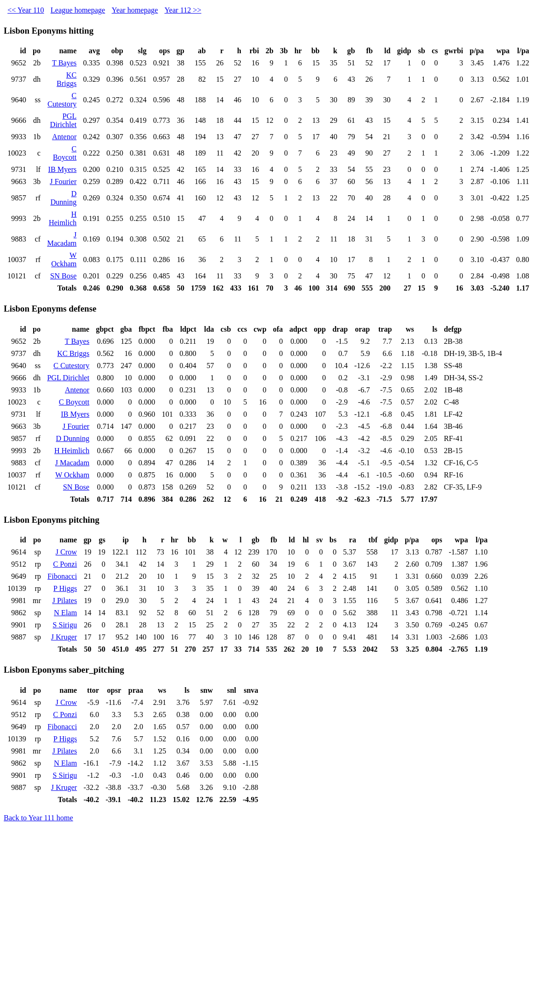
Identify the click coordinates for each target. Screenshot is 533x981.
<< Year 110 (25, 10)
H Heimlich (63, 218)
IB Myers (62, 169)
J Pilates (64, 600)
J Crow (66, 552)
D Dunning (63, 198)
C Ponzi (65, 564)
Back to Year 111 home (38, 818)
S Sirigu (65, 625)
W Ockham (64, 259)
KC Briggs (66, 79)
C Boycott (65, 153)
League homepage (77, 10)
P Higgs (65, 588)
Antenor (64, 137)
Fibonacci (62, 576)
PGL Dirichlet (63, 120)
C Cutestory (62, 100)
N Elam (65, 613)
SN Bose (63, 276)
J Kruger (64, 637)
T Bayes (64, 63)
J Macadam (62, 239)
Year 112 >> (182, 10)
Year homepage (135, 10)
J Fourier (63, 181)
